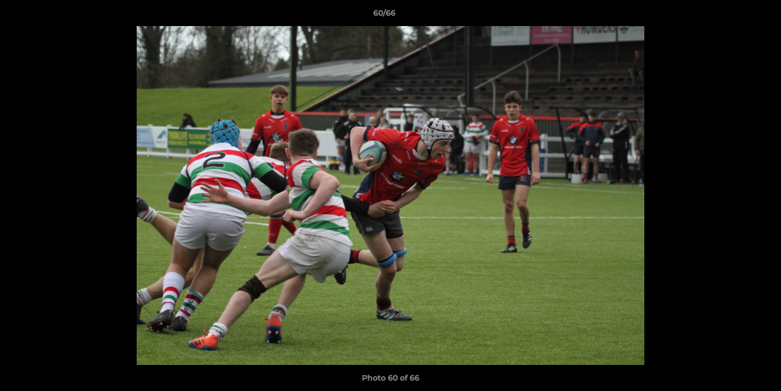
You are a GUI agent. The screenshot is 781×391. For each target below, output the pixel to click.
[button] (735, 16)
